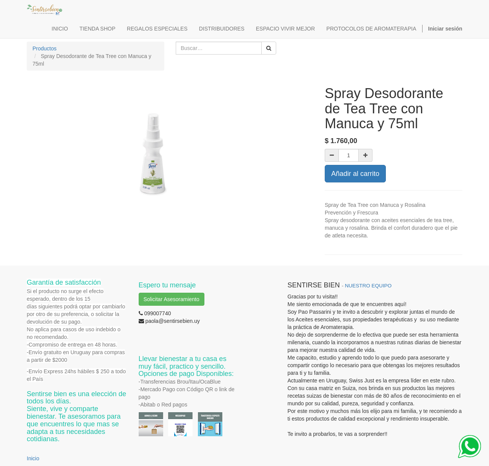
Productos (44, 48)
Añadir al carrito (355, 173)
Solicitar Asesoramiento (171, 299)
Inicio (33, 458)
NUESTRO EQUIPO (368, 286)
